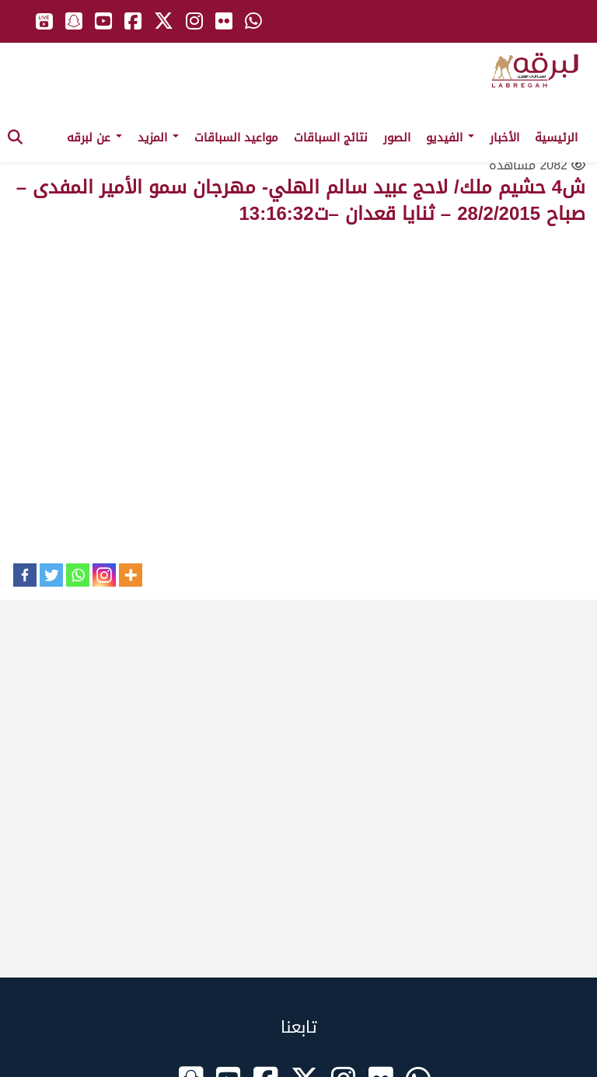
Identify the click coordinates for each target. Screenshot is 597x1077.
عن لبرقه (94, 137)
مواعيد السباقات (236, 137)
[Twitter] (51, 575)
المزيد (158, 137)
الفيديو (450, 137)
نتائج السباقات (331, 137)
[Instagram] (104, 575)
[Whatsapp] (77, 575)
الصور (396, 137)
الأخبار (504, 137)
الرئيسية (556, 137)
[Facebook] (25, 575)
